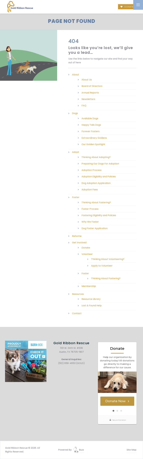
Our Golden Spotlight (93, 144)
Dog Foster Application (95, 228)
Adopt (75, 152)
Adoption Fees (90, 189)
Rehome (77, 236)
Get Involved (79, 242)
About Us (87, 79)
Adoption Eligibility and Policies (99, 176)
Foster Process (90, 209)
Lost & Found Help (92, 305)
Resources (78, 294)
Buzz (78, 449)
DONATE (126, 6)
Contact (77, 313)
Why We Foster (90, 221)
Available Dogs (90, 118)
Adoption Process (92, 170)
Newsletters (88, 99)
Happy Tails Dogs (91, 125)
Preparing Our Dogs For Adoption (100, 163)
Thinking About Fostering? (96, 202)
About (75, 74)
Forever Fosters (90, 131)
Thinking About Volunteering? (107, 259)
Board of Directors (92, 86)
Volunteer (87, 254)
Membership (89, 286)
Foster (75, 197)
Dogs (75, 113)
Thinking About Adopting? (96, 157)
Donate (86, 247)
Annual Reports (90, 92)
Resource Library (91, 299)
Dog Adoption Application (96, 183)
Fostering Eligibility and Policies (99, 215)
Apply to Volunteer (102, 265)
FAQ (84, 105)
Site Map (131, 449)
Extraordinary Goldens (94, 138)
